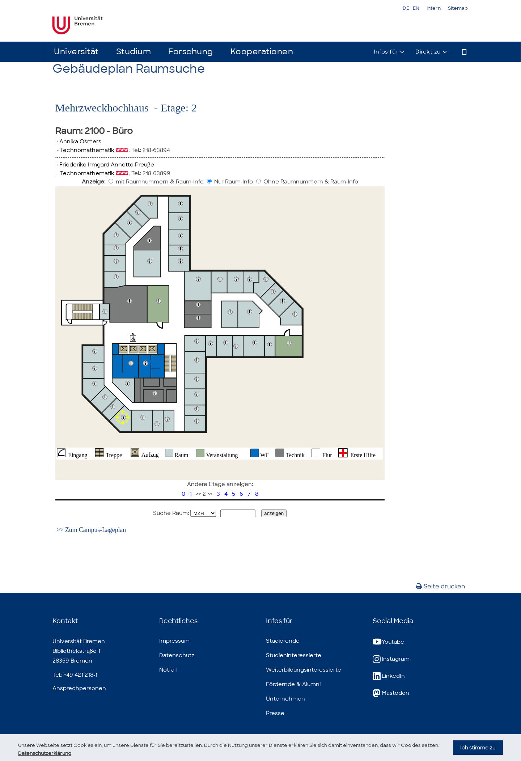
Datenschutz (176, 655)
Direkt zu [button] (428, 51)
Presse (275, 713)
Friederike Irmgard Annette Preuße (106, 164)
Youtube (388, 642)
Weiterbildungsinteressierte (303, 669)
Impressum (174, 640)
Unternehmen (285, 698)
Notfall (168, 669)
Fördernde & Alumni (293, 684)
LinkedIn (389, 676)
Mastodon (391, 693)
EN (416, 8)
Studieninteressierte (293, 655)
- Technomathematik (84, 150)
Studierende (283, 640)
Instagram (391, 659)
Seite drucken (440, 586)
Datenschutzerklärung (67, 753)
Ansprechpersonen (79, 688)
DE (406, 8)
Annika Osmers (80, 141)
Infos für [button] (386, 51)
